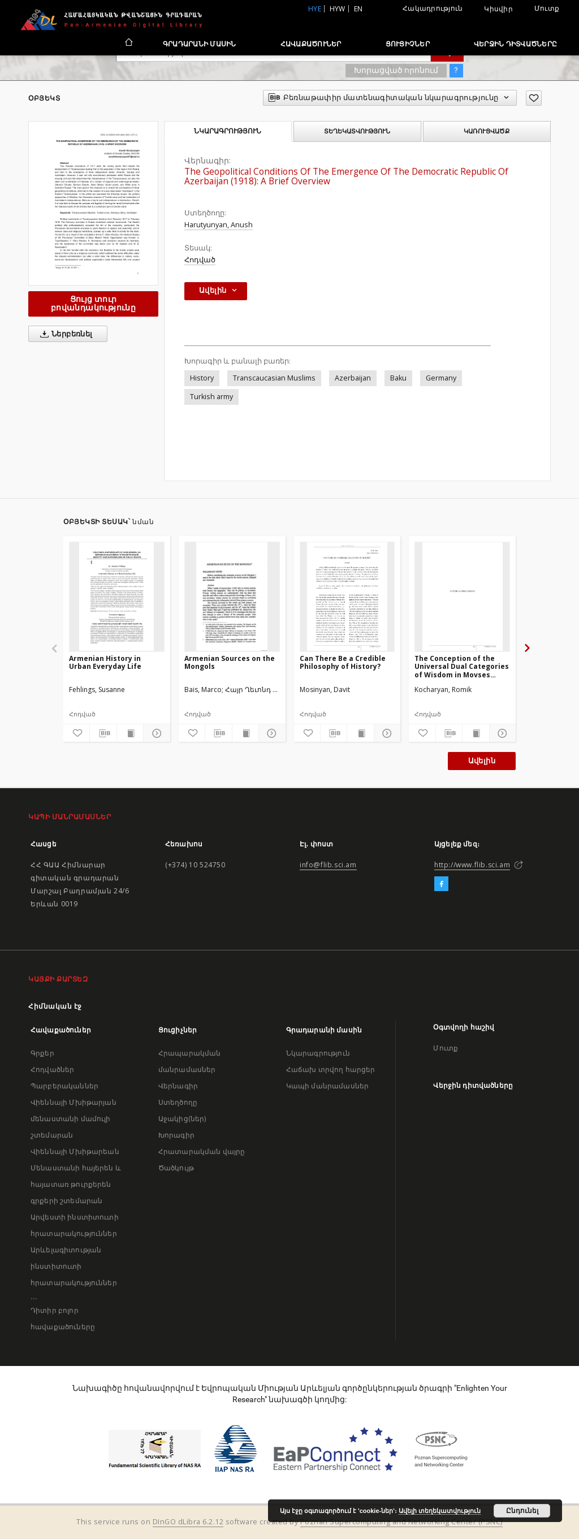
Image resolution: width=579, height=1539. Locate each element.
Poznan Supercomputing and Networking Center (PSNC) (401, 1522)
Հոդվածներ (52, 1069)
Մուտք (546, 8)
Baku (398, 378)
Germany (441, 378)
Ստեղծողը (177, 1102)
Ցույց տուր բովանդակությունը (93, 303)
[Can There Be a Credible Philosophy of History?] (347, 596)
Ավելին (481, 760)
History (202, 378)
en (358, 8)
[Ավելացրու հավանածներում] (534, 98)
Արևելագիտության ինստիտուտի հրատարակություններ (74, 1266)
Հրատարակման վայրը (201, 1151)
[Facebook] (441, 884)
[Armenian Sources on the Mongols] (232, 596)
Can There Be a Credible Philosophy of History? (343, 662)
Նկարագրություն (318, 1053)
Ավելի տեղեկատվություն (440, 1510)
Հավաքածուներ (311, 44)
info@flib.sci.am (328, 865)
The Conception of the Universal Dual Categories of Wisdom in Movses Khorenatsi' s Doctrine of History (461, 666)
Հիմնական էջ (55, 1006)
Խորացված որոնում (396, 70)
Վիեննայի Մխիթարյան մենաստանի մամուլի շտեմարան (73, 1118)
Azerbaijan (353, 378)
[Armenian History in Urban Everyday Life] (117, 596)
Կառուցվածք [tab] (486, 131)
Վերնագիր (178, 1086)
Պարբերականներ (64, 1086)
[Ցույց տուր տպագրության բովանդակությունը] (130, 733)
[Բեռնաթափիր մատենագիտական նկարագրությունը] (103, 733)
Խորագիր (176, 1135)
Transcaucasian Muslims (274, 378)
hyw (337, 8)
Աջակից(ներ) (182, 1118)
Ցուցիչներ (408, 44)
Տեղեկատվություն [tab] (357, 131)
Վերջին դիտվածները (515, 44)
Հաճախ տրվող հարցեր (330, 1069)
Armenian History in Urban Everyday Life (105, 662)
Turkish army (211, 396)
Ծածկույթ (176, 1168)
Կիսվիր (498, 9)
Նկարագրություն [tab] (227, 131)
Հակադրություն (433, 8)
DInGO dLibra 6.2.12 (188, 1522)
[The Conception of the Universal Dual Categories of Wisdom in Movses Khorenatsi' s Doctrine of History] (462, 596)
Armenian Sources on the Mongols (229, 662)
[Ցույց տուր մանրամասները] (155, 733)
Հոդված (199, 260)
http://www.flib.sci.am (472, 865)
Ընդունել (522, 1511)
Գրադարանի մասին (199, 44)
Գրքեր (42, 1053)
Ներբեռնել (64, 334)
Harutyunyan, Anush (218, 225)
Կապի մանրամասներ (327, 1086)
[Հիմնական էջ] (128, 43)
